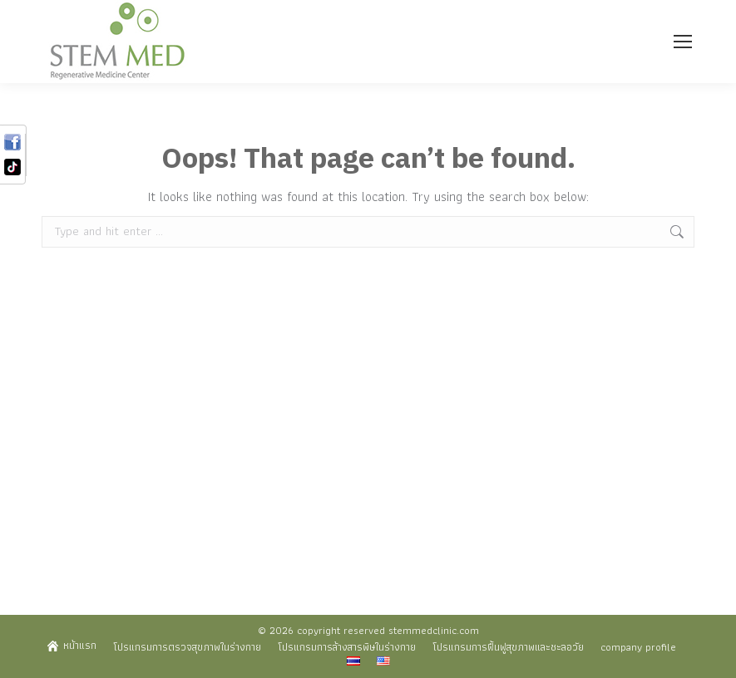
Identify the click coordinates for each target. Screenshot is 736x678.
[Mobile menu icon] (682, 41)
